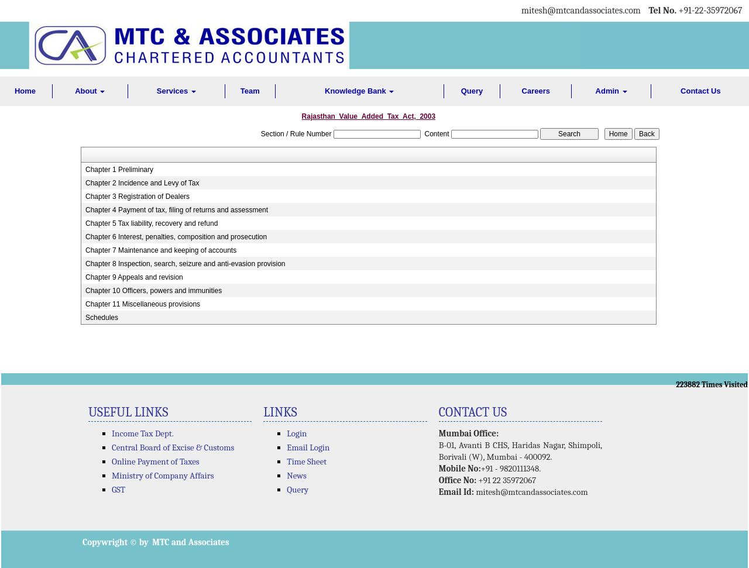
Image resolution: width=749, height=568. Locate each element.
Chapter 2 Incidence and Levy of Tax (142, 183)
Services (176, 91)
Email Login (308, 447)
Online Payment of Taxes (156, 461)
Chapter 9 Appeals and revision (134, 277)
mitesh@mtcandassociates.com (531, 492)
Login (297, 433)
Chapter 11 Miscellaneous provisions (142, 304)
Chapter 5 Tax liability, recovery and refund (151, 223)
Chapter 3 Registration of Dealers (137, 196)
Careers (536, 91)
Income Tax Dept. (143, 433)
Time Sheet (307, 461)
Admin (611, 91)
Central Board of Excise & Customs (173, 447)
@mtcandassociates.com (594, 10)
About (90, 91)
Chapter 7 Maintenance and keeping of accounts (160, 250)
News (297, 475)
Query (472, 91)
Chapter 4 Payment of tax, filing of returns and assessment (176, 210)
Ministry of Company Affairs (163, 475)
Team (250, 91)
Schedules (101, 318)
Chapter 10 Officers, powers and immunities (153, 291)
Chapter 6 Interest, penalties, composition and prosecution (176, 237)
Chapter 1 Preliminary (119, 170)
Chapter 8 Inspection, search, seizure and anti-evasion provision (185, 264)
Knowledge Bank (359, 91)
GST (118, 489)
